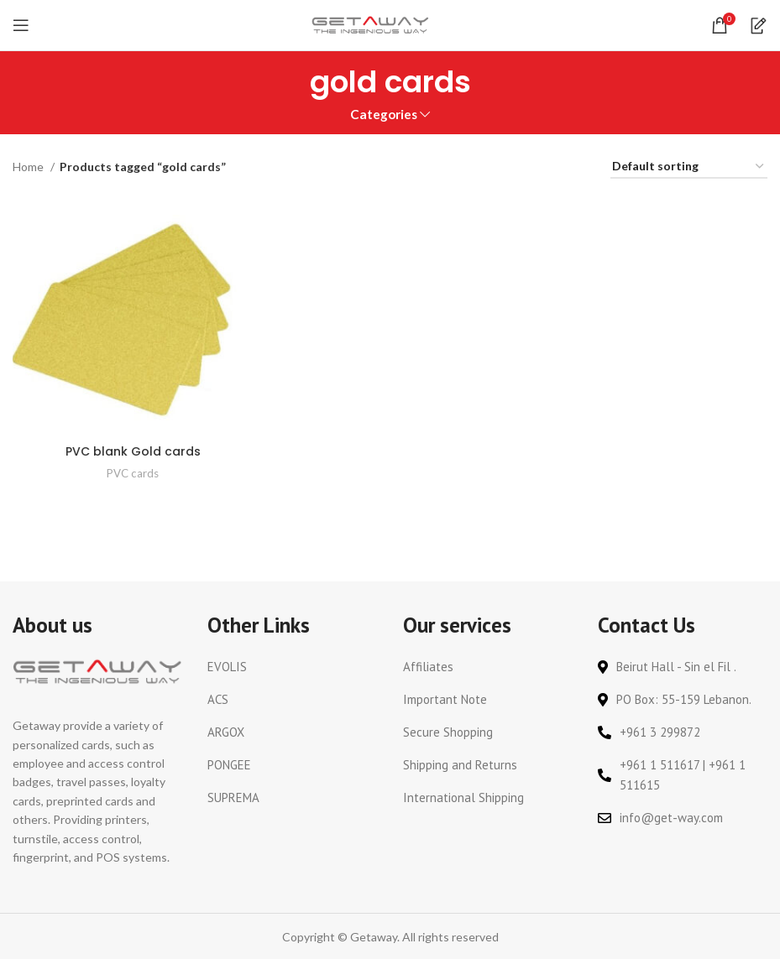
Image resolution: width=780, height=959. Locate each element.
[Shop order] (688, 167)
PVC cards (133, 473)
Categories (383, 114)
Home (29, 166)
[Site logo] (370, 24)
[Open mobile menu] (21, 25)
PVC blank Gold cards (133, 451)
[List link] (292, 667)
